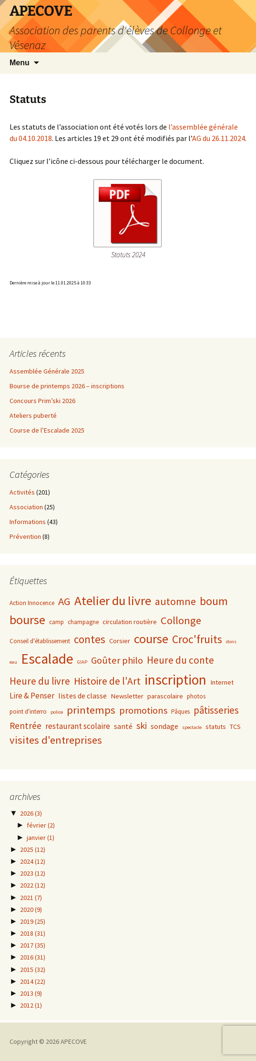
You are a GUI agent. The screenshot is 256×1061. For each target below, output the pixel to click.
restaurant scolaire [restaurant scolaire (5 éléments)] (77, 726)
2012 (31, 1005)
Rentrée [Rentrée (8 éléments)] (25, 725)
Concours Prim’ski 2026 (42, 400)
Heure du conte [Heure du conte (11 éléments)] (180, 660)
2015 (32, 969)
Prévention (25, 536)
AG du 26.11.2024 (218, 138)
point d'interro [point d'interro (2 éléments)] (28, 711)
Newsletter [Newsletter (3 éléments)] (127, 696)
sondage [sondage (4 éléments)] (164, 726)
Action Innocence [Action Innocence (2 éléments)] (32, 603)
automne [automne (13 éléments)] (175, 601)
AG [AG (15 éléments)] (64, 601)
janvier (40, 837)
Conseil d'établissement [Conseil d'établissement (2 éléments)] (40, 641)
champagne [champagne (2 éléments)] (83, 622)
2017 (32, 945)
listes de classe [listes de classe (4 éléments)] (82, 695)
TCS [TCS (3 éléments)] (235, 726)
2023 (32, 873)
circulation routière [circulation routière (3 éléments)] (129, 621)
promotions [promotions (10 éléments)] (143, 710)
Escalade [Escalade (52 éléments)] (47, 658)
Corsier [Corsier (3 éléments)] (119, 641)
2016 (32, 957)
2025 (32, 849)
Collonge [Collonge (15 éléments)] (181, 620)
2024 (32, 861)
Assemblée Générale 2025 (47, 371)
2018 (32, 933)
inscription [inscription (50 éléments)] (175, 679)
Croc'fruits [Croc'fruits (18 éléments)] (197, 639)
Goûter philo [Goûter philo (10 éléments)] (117, 660)
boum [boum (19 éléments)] (214, 601)
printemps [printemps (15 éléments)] (91, 710)
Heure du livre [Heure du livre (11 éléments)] (40, 681)
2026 (31, 813)
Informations (28, 521)
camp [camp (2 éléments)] (56, 622)
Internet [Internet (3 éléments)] (222, 682)
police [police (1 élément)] (57, 712)
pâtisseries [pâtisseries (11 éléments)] (216, 710)
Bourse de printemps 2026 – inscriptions (67, 386)
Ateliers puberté (33, 415)
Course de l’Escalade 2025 (47, 430)
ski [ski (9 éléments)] (141, 725)
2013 (31, 993)
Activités (22, 492)
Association (26, 507)
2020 (31, 909)
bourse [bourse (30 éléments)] (27, 619)
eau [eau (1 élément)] (13, 662)
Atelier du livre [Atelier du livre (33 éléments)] (112, 600)
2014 (32, 981)
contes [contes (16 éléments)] (89, 639)
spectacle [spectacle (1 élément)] (192, 727)
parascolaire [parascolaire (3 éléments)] (165, 696)
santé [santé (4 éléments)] (123, 726)
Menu (20, 63)
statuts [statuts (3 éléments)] (215, 726)
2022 (32, 885)
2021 (31, 897)
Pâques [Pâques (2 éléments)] (180, 711)
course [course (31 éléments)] (151, 639)
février (41, 825)
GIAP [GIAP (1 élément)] (82, 662)
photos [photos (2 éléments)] (196, 696)
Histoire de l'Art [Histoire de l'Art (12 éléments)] (107, 681)
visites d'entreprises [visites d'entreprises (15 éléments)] (56, 740)
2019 (32, 921)
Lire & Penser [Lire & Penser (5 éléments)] (32, 695)
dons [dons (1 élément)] (231, 641)
